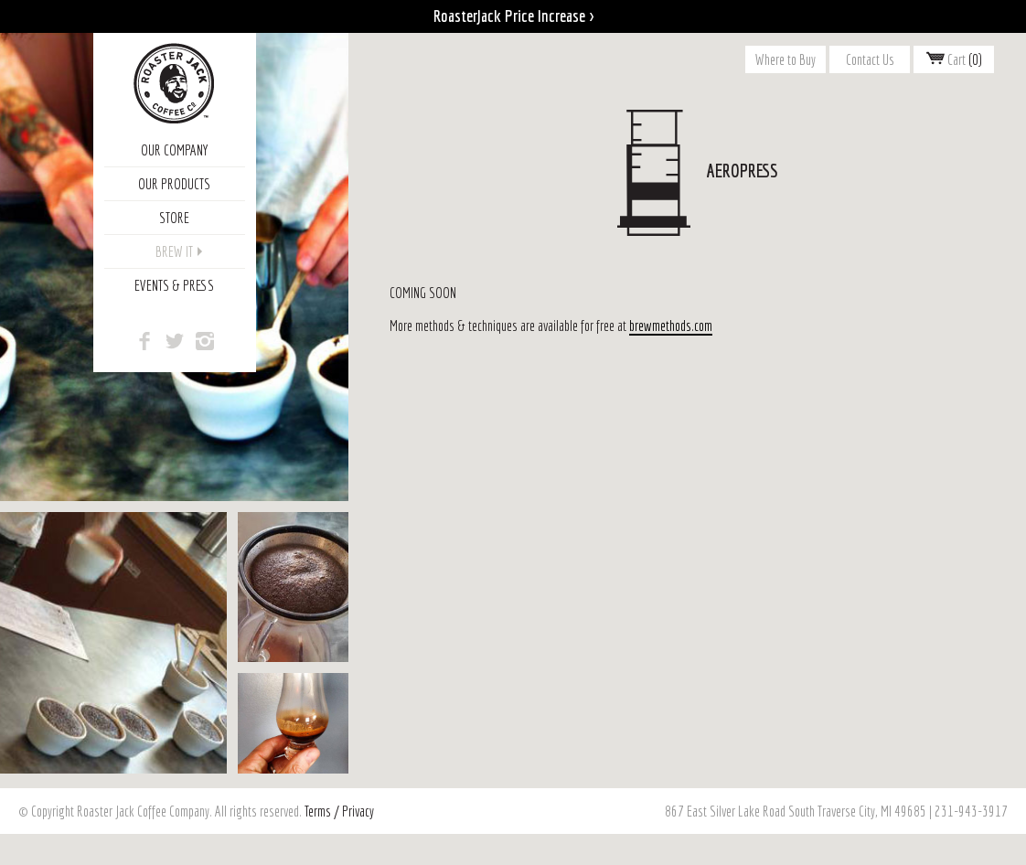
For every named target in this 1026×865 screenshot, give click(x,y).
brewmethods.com (670, 325)
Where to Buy (785, 59)
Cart (954, 59)
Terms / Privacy (339, 811)
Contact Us (870, 59)
